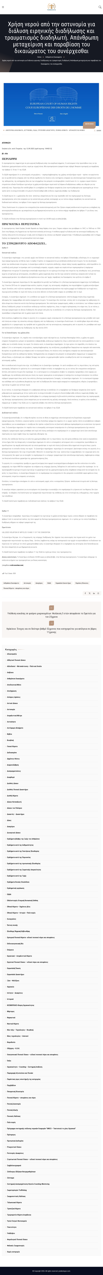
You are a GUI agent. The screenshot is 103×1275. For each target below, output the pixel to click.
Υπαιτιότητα (11, 1227)
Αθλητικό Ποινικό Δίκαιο (16, 660)
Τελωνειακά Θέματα (14, 1202)
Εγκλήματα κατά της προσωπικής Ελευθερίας (23, 863)
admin (99, 130)
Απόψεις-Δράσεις (13, 697)
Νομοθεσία (11, 1042)
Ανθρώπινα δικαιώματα (14, 130)
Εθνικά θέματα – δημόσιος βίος (18, 906)
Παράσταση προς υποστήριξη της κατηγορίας (24, 1079)
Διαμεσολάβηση (13, 764)
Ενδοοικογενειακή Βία (15, 943)
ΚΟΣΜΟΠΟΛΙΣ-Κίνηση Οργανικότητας (20, 1005)
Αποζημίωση (11, 691)
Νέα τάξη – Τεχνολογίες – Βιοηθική (20, 1029)
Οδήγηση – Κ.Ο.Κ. (13, 1048)
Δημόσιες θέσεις (13, 758)
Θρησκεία (10, 986)
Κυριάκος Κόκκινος (82, 583)
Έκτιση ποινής (12, 925)
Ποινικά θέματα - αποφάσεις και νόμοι (70, 130)
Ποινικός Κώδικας (13, 1116)
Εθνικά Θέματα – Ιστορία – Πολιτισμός (21, 912)
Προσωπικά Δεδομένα (15, 1140)
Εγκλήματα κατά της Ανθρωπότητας (20, 845)
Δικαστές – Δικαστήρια (15, 814)
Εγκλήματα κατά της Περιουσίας (19, 857)
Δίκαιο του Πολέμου (14, 808)
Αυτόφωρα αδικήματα (15, 727)
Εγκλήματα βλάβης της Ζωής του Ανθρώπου (23, 838)
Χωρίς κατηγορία (13, 1251)
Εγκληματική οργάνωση (15, 888)
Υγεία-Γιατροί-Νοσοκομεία (17, 1221)
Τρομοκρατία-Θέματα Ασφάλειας (19, 1214)
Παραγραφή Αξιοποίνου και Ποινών (20, 1073)
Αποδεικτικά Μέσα (14, 684)
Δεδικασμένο (12, 752)
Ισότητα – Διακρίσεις (15, 992)
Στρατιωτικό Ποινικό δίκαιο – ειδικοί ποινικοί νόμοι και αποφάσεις (32, 1159)
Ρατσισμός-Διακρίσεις (15, 1153)
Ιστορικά (10, 999)
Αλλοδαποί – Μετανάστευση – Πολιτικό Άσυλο (24, 666)
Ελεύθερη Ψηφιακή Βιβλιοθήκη (18, 931)
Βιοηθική (10, 740)
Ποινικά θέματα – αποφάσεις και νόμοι (21, 1097)
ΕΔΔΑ (35, 130)
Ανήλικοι (10, 672)
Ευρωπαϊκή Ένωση (13, 968)
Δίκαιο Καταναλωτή (14, 801)
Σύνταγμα (10, 1177)
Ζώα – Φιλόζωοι (13, 980)
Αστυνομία (28, 130)
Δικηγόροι (11, 826)
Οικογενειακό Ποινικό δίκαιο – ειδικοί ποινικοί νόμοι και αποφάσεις (32, 1054)
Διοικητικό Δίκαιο (13, 832)
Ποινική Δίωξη (12, 1110)
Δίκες (9, 820)
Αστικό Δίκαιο (12, 703)
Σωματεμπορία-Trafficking (17, 1190)
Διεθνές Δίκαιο (12, 783)
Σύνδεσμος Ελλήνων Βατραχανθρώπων (21, 1171)
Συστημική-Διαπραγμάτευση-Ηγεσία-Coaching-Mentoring (28, 1184)
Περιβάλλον (11, 1085)
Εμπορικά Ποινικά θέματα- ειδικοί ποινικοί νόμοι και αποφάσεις (31, 937)
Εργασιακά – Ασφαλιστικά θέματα (19, 956)
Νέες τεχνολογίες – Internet (17, 1036)
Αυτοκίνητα (11, 721)
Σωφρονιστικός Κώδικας (16, 1196)
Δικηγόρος (39, 583)
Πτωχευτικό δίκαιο (14, 1147)
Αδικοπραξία (12, 654)
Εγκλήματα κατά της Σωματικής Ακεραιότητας (24, 869)
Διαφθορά (10, 777)
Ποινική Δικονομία (14, 1103)
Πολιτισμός (11, 1122)
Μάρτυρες (10, 1011)
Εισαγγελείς (11, 919)
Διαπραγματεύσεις (14, 771)
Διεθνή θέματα (12, 795)
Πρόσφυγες (11, 1134)
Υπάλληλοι (11, 1233)
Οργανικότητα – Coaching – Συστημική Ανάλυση (24, 1066)
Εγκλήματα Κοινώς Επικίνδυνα (18, 882)
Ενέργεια (10, 949)
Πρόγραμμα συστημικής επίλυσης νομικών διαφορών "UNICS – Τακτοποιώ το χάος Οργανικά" (41, 1128)
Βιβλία (9, 734)
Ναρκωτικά (11, 1017)
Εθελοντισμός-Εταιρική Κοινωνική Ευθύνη (22, 900)
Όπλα (9, 1060)
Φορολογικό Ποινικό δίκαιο (17, 1239)
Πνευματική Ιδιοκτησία (15, 1091)
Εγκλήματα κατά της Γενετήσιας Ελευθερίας (23, 851)
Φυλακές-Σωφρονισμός (15, 1245)
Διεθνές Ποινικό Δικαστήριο (17, 789)
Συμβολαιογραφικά (14, 1165)
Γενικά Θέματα (12, 746)
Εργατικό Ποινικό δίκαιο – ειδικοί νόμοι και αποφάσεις (27, 962)
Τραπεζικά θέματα (13, 1208)
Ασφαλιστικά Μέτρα (14, 715)
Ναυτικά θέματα (13, 1023)
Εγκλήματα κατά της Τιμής (16, 875)
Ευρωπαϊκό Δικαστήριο (46, 130)
